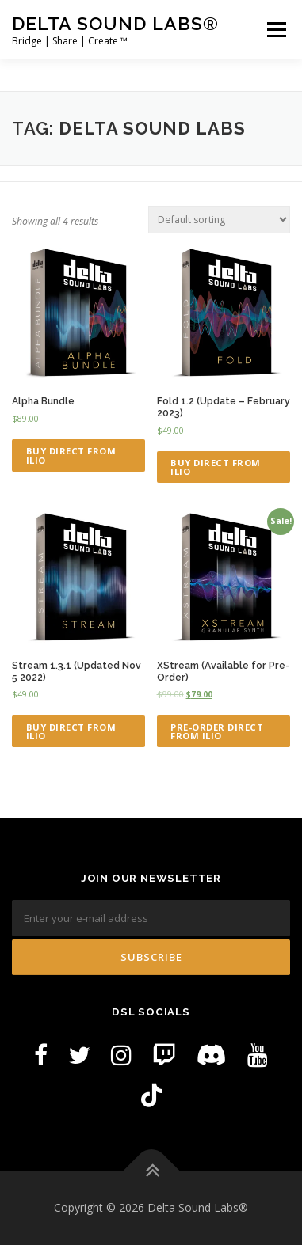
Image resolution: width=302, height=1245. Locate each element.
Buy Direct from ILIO (71, 455)
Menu (275, 29)
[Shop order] (219, 219)
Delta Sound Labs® (115, 23)
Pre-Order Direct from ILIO (216, 731)
